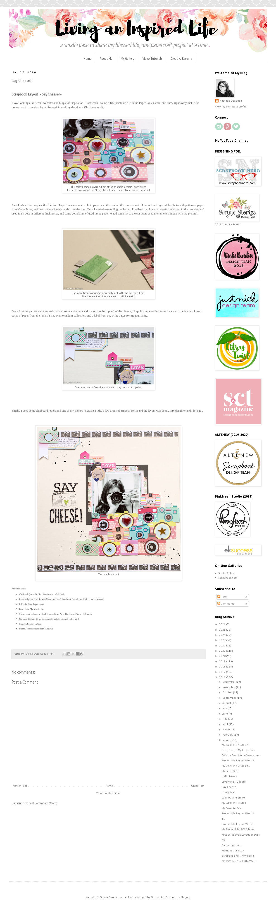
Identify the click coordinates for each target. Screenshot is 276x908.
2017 (222, 672)
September (229, 697)
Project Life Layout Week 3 (238, 760)
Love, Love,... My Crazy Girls (238, 750)
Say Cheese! (229, 787)
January (227, 740)
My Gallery (127, 58)
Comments (225, 603)
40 (223, 839)
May (225, 718)
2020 (222, 656)
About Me (106, 58)
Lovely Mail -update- (234, 781)
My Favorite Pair (231, 808)
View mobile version (108, 793)
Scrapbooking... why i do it (238, 855)
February (228, 734)
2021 (222, 650)
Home (87, 58)
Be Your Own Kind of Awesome (240, 755)
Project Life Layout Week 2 (238, 813)
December (229, 681)
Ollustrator (157, 897)
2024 (222, 634)
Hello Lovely (229, 776)
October (227, 692)
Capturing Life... (231, 845)
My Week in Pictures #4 (236, 744)
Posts (222, 596)
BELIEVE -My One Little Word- (239, 861)
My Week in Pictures (234, 802)
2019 (222, 661)
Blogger (185, 897)
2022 (222, 645)
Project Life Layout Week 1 (238, 824)
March (226, 729)
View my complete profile (231, 106)
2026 (222, 624)
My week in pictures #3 (236, 765)
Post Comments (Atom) (43, 803)
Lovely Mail (229, 792)
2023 (222, 640)
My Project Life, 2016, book (238, 829)
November (229, 687)
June (225, 713)
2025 (222, 629)
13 (223, 818)
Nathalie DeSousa (230, 100)
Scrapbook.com (228, 577)
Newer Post (20, 785)
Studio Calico (226, 573)
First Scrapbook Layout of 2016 (241, 834)
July (225, 708)
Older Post (197, 785)
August (227, 703)
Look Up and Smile (233, 797)
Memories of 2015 (233, 850)
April (225, 724)
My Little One (230, 771)
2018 (222, 666)
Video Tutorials (152, 58)
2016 (222, 677)
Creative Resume (181, 58)
